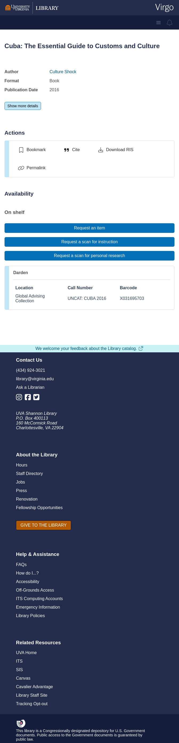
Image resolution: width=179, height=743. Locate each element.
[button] (158, 22)
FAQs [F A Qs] (21, 564)
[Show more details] (23, 106)
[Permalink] (31, 168)
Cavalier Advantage (34, 686)
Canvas (23, 678)
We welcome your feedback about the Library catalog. (89, 348)
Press (21, 490)
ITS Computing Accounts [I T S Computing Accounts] (39, 598)
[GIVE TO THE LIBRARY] (43, 525)
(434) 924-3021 (30, 370)
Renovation (27, 499)
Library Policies (30, 615)
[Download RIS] (115, 150)
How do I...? (27, 573)
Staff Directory (29, 473)
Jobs (20, 482)
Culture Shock (63, 71)
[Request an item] (89, 228)
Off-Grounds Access (35, 590)
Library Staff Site (31, 695)
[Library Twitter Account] (37, 398)
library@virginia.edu (35, 379)
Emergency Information (38, 607)
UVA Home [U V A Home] (26, 652)
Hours (21, 465)
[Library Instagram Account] (20, 398)
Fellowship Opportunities (39, 507)
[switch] (31, 150)
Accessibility (27, 581)
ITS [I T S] (19, 661)
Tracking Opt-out (32, 703)
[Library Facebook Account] (29, 398)
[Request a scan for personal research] (89, 256)
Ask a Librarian (30, 387)
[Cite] (71, 150)
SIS (19, 669)
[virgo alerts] (169, 22)
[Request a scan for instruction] (89, 242)
